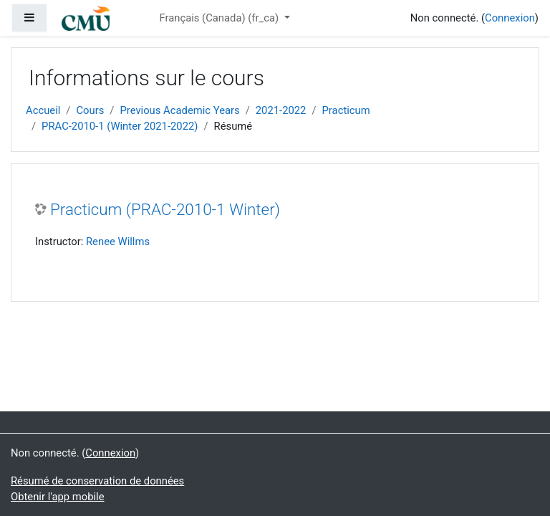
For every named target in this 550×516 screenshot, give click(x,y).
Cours (90, 110)
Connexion (510, 17)
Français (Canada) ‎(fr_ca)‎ (220, 17)
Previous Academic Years (179, 110)
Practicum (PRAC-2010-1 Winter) (165, 209)
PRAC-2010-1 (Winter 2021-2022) (120, 126)
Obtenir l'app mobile (58, 496)
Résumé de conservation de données (97, 480)
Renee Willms (118, 241)
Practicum (346, 110)
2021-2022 (281, 110)
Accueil (43, 110)
